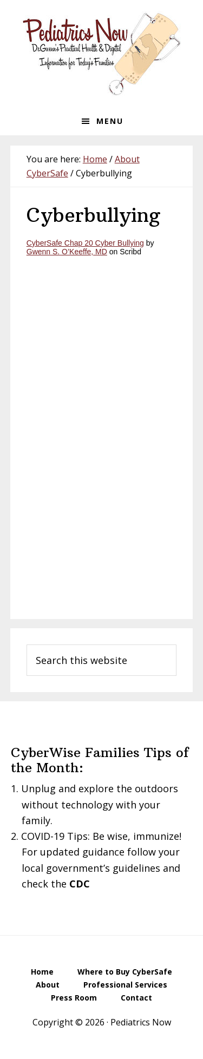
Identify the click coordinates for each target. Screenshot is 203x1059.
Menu (109, 121)
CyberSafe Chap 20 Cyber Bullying (85, 243)
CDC (79, 883)
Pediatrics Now (102, 53)
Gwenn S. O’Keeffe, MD (67, 251)
